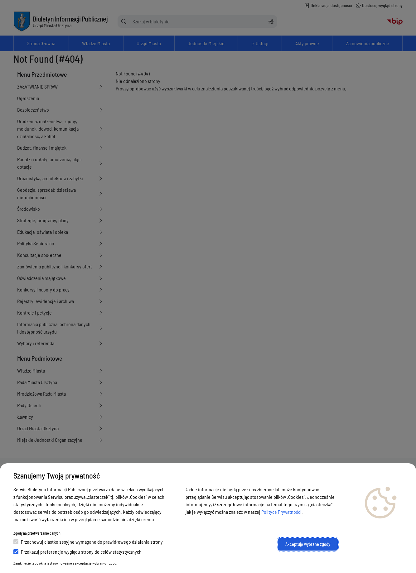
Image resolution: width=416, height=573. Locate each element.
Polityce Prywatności (281, 512)
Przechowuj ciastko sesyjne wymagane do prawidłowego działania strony (88, 542)
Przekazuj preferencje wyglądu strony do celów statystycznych (77, 552)
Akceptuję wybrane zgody (307, 544)
